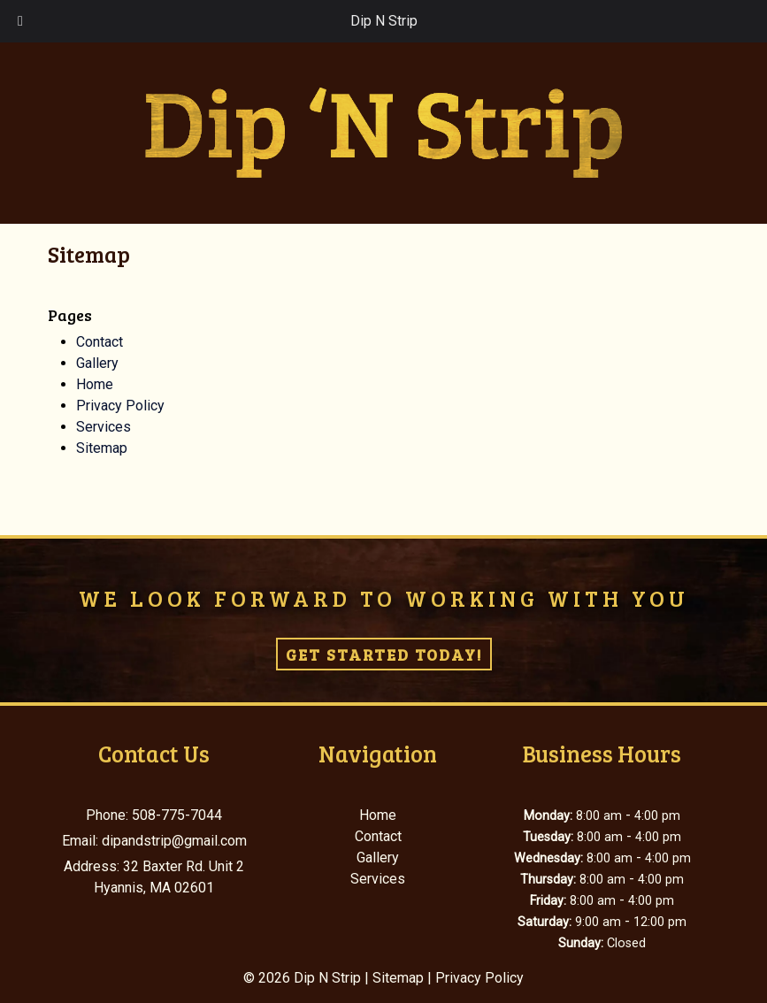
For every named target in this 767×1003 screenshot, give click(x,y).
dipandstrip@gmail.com (174, 840)
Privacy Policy (120, 405)
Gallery (97, 363)
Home (94, 384)
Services (103, 426)
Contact (99, 341)
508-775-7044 (177, 815)
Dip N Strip (384, 20)
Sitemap (101, 448)
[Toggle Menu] (20, 21)
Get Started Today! (384, 654)
